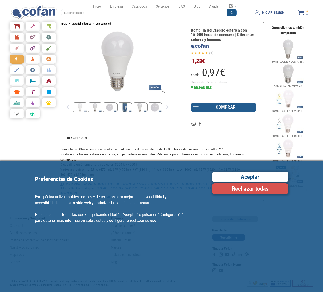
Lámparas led (103, 23)
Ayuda (213, 6)
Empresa (116, 6)
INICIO (63, 23)
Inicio (97, 6)
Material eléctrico (82, 23)
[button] (232, 12)
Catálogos (139, 6)
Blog (197, 6)
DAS (181, 6)
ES (232, 6)
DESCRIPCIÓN (77, 138)
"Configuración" (171, 214)
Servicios (163, 6)
